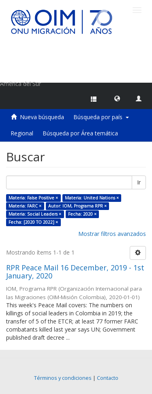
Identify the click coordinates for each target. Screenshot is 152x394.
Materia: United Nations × (92, 198)
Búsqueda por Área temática (80, 133)
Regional (22, 133)
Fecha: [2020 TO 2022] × (33, 222)
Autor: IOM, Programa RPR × (77, 206)
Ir (139, 182)
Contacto (107, 378)
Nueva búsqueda (42, 117)
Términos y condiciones (63, 378)
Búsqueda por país (101, 117)
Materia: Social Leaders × (35, 214)
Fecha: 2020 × (82, 214)
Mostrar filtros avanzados (112, 234)
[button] (117, 98)
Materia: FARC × (25, 206)
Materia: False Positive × (33, 198)
